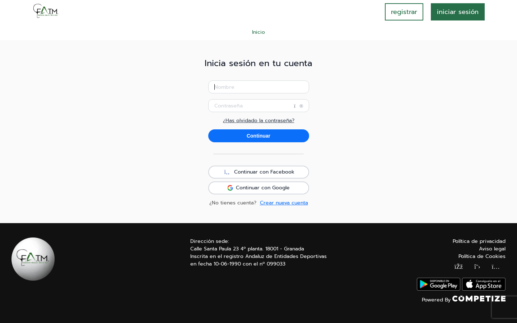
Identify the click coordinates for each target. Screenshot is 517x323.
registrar (404, 12)
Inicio (258, 32)
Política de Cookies (482, 256)
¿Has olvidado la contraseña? (258, 121)
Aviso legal (492, 249)
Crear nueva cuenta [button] (284, 203)
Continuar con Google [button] (258, 188)
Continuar (258, 136)
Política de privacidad (479, 241)
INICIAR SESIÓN (458, 12)
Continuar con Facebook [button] (258, 172)
